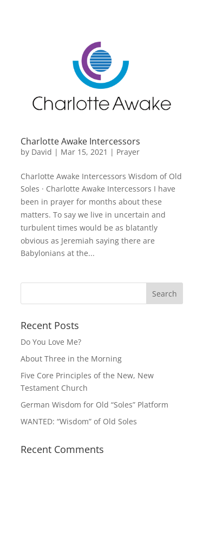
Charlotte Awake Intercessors (80, 141)
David (41, 152)
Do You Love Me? (51, 342)
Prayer (128, 152)
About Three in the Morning (71, 358)
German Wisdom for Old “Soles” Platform (94, 404)
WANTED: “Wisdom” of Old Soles (79, 421)
